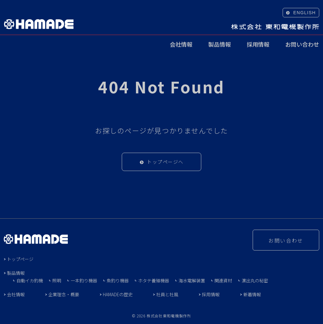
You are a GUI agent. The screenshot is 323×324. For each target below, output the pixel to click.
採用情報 (258, 44)
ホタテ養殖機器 (153, 280)
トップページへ (165, 161)
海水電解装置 (192, 280)
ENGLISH (304, 12)
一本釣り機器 (84, 280)
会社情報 (181, 44)
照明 (56, 280)
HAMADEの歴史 (117, 294)
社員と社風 (167, 294)
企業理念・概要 (63, 294)
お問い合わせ (302, 44)
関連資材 (223, 280)
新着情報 (252, 294)
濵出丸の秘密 (255, 280)
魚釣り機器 (118, 280)
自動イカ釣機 (29, 280)
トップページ (20, 259)
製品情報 (219, 44)
